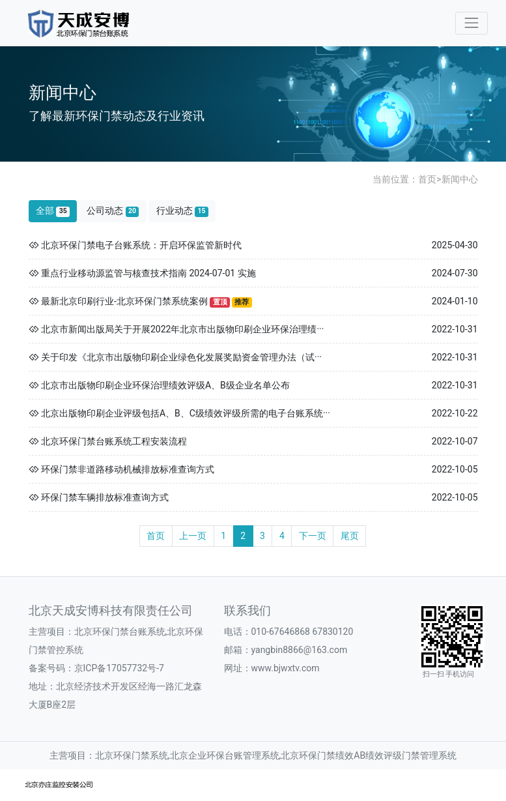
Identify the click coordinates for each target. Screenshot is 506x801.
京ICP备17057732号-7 (119, 668)
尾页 (350, 536)
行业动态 (182, 210)
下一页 (312, 536)
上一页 (192, 536)
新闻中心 (460, 179)
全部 (53, 210)
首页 (427, 179)
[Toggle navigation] (471, 23)
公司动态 (113, 210)
